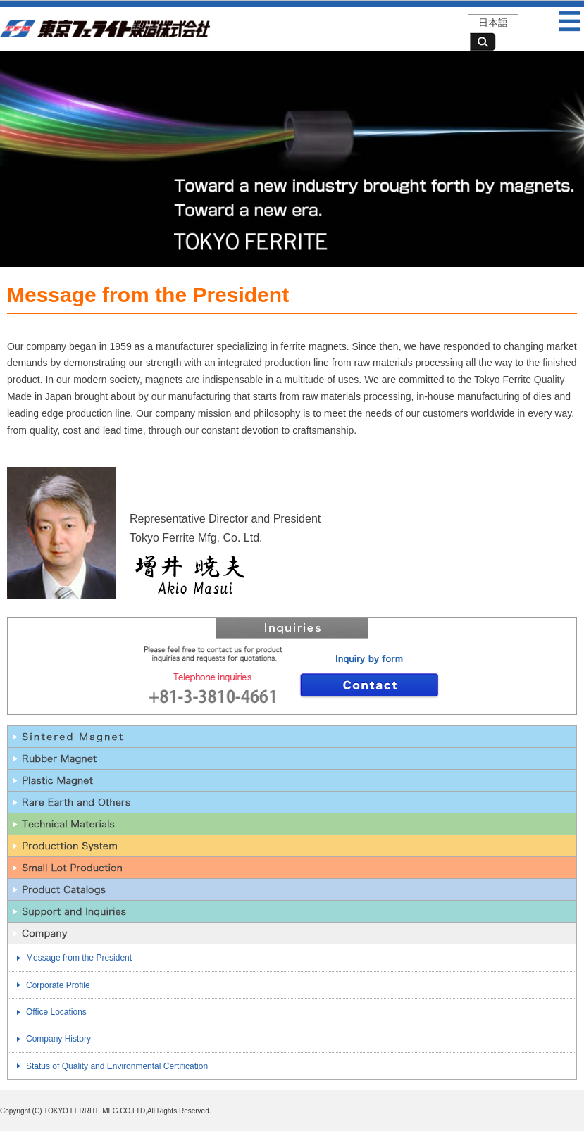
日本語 (493, 22)
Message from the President (79, 958)
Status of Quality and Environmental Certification (117, 1066)
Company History (58, 1039)
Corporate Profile (58, 985)
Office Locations (56, 1012)
